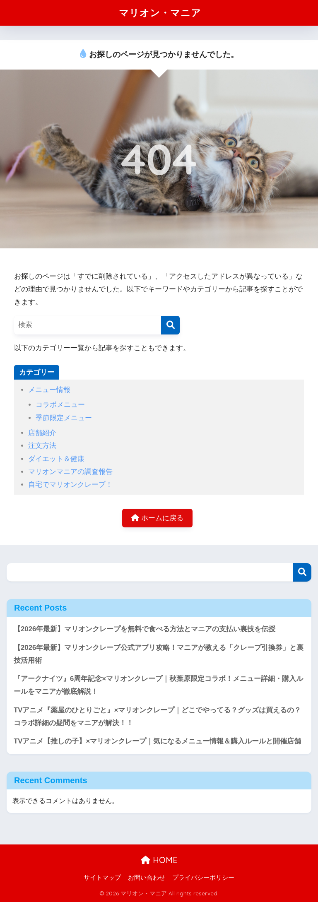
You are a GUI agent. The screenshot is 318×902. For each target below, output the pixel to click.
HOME (159, 860)
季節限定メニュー (64, 418)
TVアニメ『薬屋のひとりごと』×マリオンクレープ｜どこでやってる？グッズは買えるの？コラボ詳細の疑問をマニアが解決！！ (157, 716)
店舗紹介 (42, 433)
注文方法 (42, 446)
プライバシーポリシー (203, 877)
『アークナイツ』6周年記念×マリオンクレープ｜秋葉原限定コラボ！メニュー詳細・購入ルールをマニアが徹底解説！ (158, 685)
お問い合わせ (146, 877)
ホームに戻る (157, 518)
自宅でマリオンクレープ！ (70, 484)
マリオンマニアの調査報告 (70, 472)
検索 (302, 572)
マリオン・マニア (160, 13)
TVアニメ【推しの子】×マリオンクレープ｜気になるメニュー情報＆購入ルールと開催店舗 (157, 741)
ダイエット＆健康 (56, 459)
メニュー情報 (49, 390)
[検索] (170, 325)
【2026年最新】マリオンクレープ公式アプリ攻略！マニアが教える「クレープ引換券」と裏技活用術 (159, 654)
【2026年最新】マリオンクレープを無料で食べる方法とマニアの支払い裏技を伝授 (144, 629)
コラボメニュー (60, 405)
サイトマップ (102, 877)
